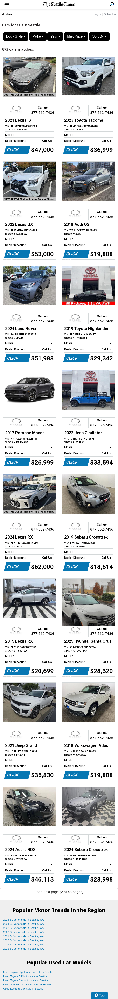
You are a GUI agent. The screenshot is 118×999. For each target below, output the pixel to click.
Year (55, 36)
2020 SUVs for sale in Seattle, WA (23, 940)
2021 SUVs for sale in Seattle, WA (23, 936)
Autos (7, 14)
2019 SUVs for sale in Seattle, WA (23, 944)
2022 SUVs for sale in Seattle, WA (23, 932)
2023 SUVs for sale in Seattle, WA (23, 928)
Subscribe (110, 14)
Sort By (99, 36)
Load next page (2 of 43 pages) (59, 892)
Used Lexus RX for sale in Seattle (23, 988)
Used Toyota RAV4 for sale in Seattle (25, 976)
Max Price (76, 36)
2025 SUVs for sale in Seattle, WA (23, 919)
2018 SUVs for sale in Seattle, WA (23, 948)
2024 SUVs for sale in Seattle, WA (23, 923)
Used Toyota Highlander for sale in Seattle (28, 972)
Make (37, 36)
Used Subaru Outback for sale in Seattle (27, 984)
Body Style (15, 36)
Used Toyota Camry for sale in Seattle (25, 980)
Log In (97, 14)
